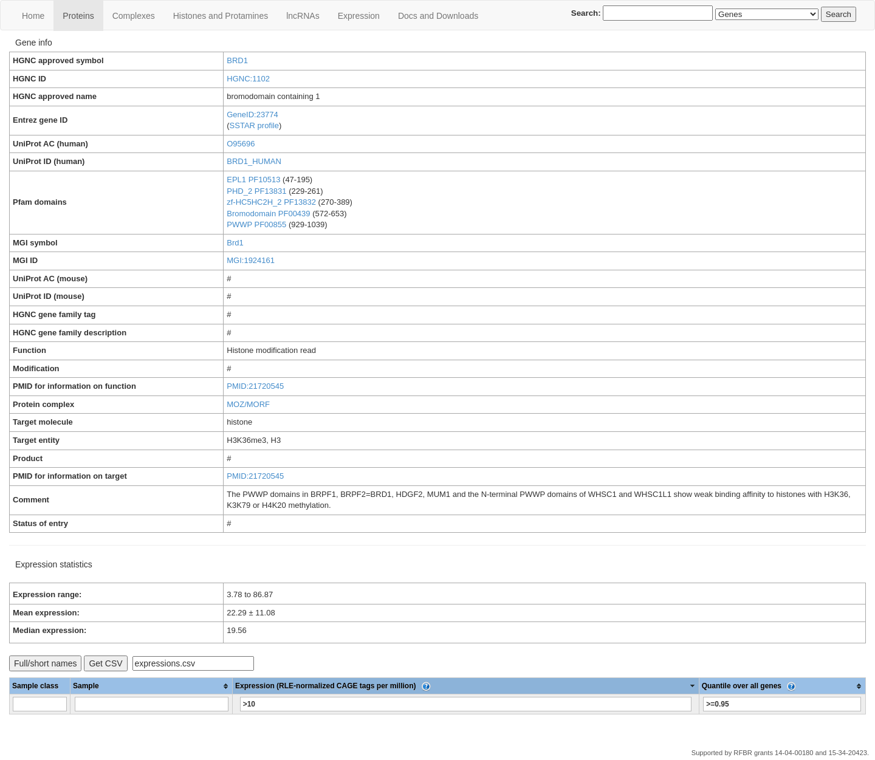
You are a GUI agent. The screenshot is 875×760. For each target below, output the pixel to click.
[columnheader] (151, 686)
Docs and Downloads (438, 16)
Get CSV (105, 663)
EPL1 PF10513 (253, 179)
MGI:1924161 (251, 260)
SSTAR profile (254, 125)
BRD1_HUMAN (254, 161)
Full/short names (45, 663)
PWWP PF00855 (256, 224)
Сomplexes (133, 16)
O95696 (241, 143)
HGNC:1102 (248, 78)
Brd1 (235, 242)
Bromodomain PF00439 (268, 213)
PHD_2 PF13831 (256, 191)
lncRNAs (302, 16)
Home (33, 16)
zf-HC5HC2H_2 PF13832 (271, 202)
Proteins (78, 16)
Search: (642, 13)
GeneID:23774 (252, 114)
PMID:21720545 (255, 386)
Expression (359, 16)
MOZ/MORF (248, 404)
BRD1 (237, 60)
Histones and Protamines (220, 16)
